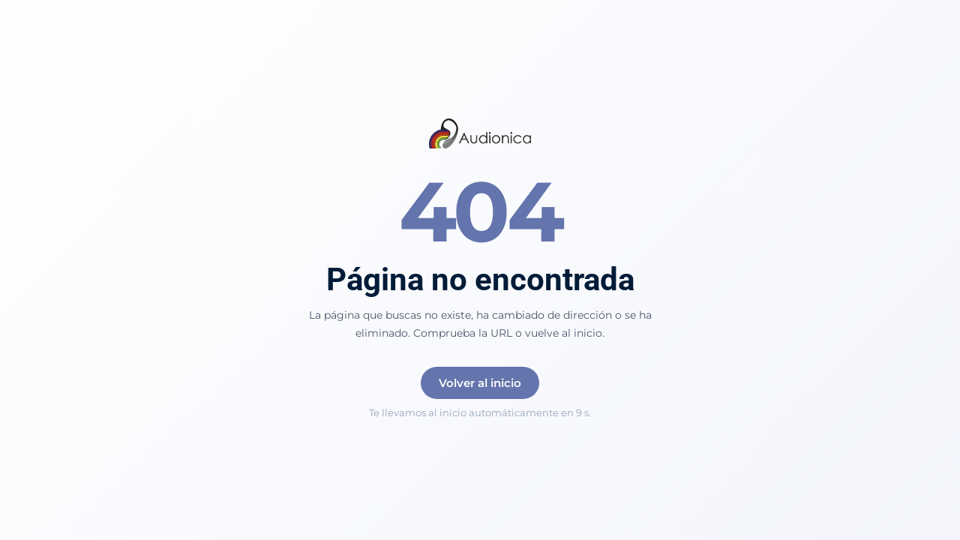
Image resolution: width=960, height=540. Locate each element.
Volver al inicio (480, 383)
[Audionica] (480, 135)
